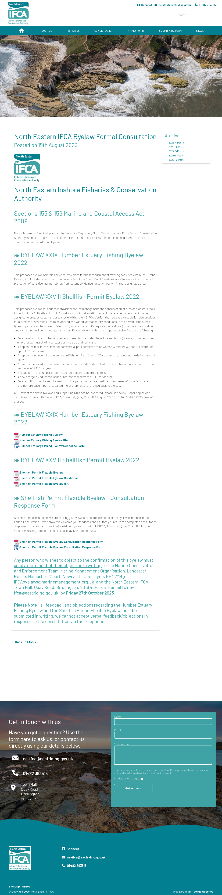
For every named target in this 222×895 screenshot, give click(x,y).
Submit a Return (170, 30)
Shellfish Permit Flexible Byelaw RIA (44, 483)
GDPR (26, 886)
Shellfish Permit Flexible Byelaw (41, 472)
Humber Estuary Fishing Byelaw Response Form (52, 446)
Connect (145, 4)
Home (21, 30)
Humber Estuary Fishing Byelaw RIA (44, 440)
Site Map (14, 886)
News (200, 30)
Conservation (103, 30)
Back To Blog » (25, 642)
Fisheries (73, 30)
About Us (46, 30)
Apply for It (136, 30)
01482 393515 (205, 4)
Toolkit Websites (202, 891)
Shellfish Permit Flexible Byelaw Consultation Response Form (61, 541)
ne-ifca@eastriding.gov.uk (174, 4)
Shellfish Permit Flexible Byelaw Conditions (49, 478)
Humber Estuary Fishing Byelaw (41, 434)
